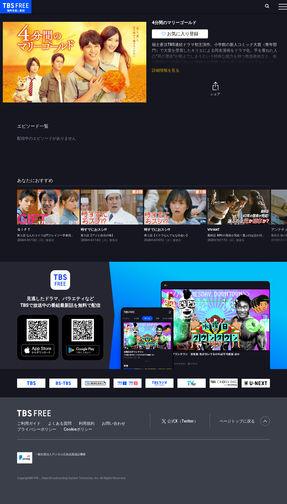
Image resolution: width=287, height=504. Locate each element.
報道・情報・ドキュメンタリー (185, 18)
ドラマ (113, 18)
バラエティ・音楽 (139, 18)
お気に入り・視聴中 (166, 6)
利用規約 (86, 434)
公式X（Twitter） (180, 432)
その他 (222, 18)
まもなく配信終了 (86, 18)
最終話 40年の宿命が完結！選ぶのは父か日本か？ (238, 246)
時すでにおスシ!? (94, 241)
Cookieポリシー (78, 440)
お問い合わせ (113, 434)
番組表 (269, 6)
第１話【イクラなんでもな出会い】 (166, 246)
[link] (48, 218)
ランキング (106, 6)
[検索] (230, 7)
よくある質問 (59, 434)
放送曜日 (83, 6)
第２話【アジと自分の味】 (97, 246)
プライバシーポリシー (36, 440)
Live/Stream (132, 6)
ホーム (63, 6)
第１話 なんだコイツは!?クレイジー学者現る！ (47, 246)
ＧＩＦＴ (24, 241)
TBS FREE (14, 9)
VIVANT (213, 241)
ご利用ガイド (29, 434)
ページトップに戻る (244, 432)
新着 (60, 18)
